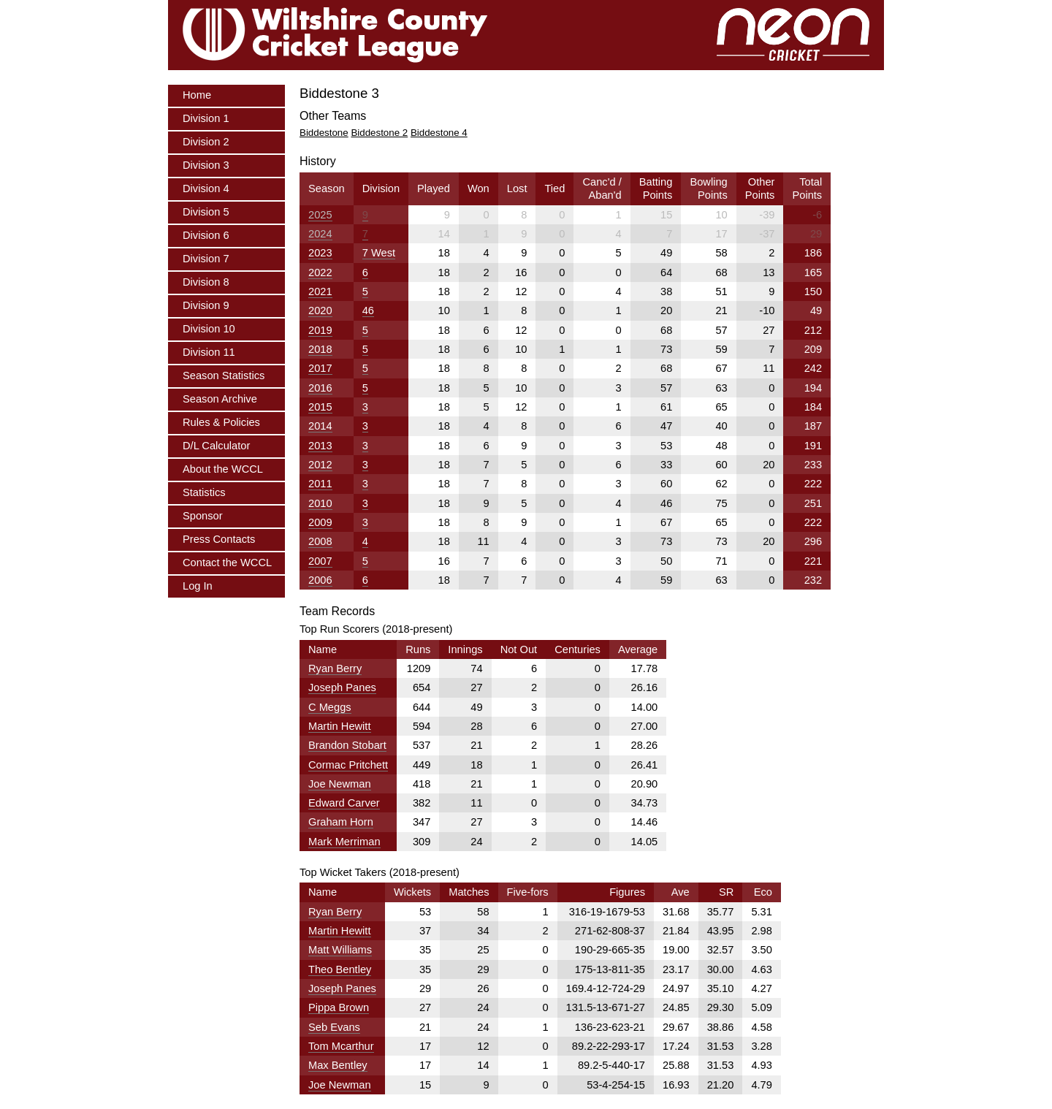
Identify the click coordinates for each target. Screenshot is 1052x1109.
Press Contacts (219, 539)
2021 (320, 291)
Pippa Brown (338, 1007)
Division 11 (209, 352)
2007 (320, 561)
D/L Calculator (216, 445)
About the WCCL (223, 469)
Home (197, 95)
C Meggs (329, 707)
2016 (320, 388)
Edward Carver (344, 803)
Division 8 (206, 282)
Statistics (204, 492)
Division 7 (206, 258)
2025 (320, 215)
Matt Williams (340, 950)
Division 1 (206, 118)
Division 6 (206, 235)
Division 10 (209, 329)
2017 (320, 368)
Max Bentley (337, 1065)
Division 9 (206, 305)
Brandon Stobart (347, 745)
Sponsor (203, 516)
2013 (320, 445)
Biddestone (324, 132)
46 (368, 310)
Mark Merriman (344, 841)
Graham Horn (340, 822)
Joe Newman (339, 784)
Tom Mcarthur (341, 1046)
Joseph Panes (342, 687)
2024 (320, 234)
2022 (320, 272)
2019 (320, 330)
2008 (320, 541)
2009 (320, 522)
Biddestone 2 (379, 132)
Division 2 (206, 142)
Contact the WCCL (227, 562)
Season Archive (220, 399)
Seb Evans (334, 1027)
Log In (198, 586)
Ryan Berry (335, 668)
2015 (320, 407)
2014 (320, 426)
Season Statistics (223, 375)
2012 (320, 464)
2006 (320, 580)
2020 (320, 310)
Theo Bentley (339, 969)
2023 (320, 253)
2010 (320, 503)
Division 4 (206, 188)
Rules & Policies (221, 422)
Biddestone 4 (439, 132)
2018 (320, 349)
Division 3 (206, 165)
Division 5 (206, 212)
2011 (320, 483)
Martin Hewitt (339, 726)
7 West (378, 253)
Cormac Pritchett (348, 765)
